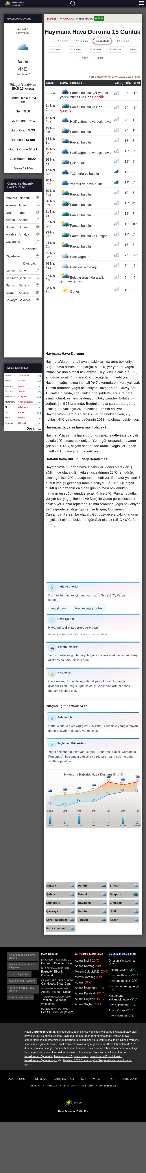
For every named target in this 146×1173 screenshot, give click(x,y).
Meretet (21, 418)
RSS (112, 1079)
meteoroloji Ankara (19, 974)
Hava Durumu (16, 1079)
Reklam (35, 1085)
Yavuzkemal (23, 375)
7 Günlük (63, 41)
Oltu (69, 963)
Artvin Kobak (117, 1010)
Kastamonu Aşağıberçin (124, 986)
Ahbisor (21, 386)
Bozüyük (46, 971)
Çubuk (60, 894)
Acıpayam (66, 1012)
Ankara (60, 885)
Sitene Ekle (108, 1085)
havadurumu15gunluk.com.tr (71, 1056)
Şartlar (70, 1085)
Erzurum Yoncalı (119, 980)
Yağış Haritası (64, 1079)
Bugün (133, 49)
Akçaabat (60, 1000)
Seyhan (56, 991)
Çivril (55, 1012)
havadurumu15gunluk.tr (39, 1056)
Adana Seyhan (84, 1004)
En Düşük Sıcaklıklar (122, 953)
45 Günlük (95, 49)
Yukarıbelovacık (25, 402)
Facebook (30, 1052)
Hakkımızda (130, 1079)
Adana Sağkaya (85, 998)
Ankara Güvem (118, 969)
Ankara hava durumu (21, 997)
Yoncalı (21, 391)
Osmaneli (47, 975)
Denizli (45, 1012)
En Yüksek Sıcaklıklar (89, 953)
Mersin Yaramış (85, 977)
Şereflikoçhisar (60, 919)
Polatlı (92, 885)
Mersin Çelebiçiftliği (87, 971)
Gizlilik (52, 1085)
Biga (60, 983)
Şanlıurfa (23, 278)
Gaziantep (23, 245)
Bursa (23, 227)
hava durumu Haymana (22, 980)
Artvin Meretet (118, 1015)
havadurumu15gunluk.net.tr (106, 1056)
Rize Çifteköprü (119, 1004)
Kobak (21, 412)
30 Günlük (75, 49)
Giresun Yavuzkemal (122, 960)
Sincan (124, 885)
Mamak (92, 894)
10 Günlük (82, 41)
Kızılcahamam (60, 928)
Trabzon (46, 1000)
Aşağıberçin (23, 396)
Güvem (21, 381)
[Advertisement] (93, 323)
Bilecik (58, 971)
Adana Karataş (84, 966)
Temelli (92, 919)
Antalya (23, 234)
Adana (23, 219)
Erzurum (46, 963)
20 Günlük (123, 41)
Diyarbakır (23, 260)
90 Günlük (115, 49)
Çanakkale (48, 983)
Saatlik (100, 57)
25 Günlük (55, 49)
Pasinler (59, 963)
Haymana (92, 903)
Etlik (124, 911)
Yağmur (97, 1079)
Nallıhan (92, 911)
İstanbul (23, 198)
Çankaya (60, 911)
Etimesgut (60, 903)
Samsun (23, 285)
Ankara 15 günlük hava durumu (22, 956)
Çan (67, 983)
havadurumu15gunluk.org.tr (41, 1060)
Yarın (85, 57)
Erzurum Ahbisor (119, 975)
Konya (23, 270)
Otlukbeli (22, 423)
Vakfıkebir (47, 1003)
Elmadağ (124, 903)
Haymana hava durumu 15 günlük (22, 966)
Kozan (67, 991)
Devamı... (34, 428)
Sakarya (23, 300)
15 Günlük (102, 40)
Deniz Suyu (39, 1079)
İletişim (87, 1085)
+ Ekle (99, 18)
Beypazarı (124, 894)
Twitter (41, 1052)
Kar (83, 1079)
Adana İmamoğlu (86, 988)
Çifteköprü (23, 407)
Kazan (124, 919)
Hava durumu (14, 3)
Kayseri (23, 292)
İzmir (23, 212)
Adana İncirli (83, 960)
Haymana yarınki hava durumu (21, 989)
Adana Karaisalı (85, 993)
